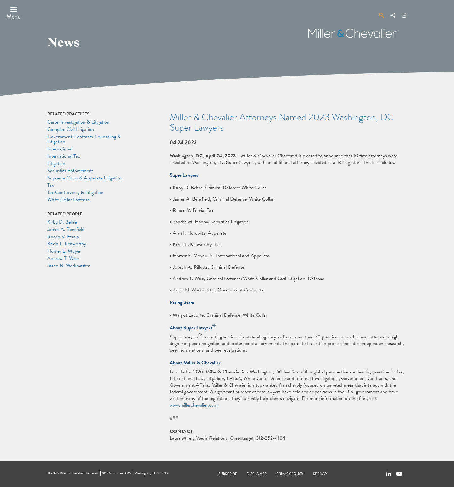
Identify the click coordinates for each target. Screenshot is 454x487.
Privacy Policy (289, 474)
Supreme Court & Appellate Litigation (84, 178)
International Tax (63, 156)
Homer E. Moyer (64, 251)
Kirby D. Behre (62, 222)
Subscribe (227, 474)
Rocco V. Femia (63, 236)
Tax (50, 185)
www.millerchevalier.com (194, 405)
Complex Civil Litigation (70, 129)
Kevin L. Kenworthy (66, 244)
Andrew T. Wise (63, 258)
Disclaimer (257, 474)
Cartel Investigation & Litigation (78, 122)
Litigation (56, 163)
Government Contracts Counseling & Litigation (84, 139)
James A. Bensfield (65, 229)
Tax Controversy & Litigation (75, 192)
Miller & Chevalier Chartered (78, 473)
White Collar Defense (68, 199)
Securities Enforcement (70, 170)
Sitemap (320, 474)
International (59, 149)
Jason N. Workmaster (68, 265)
